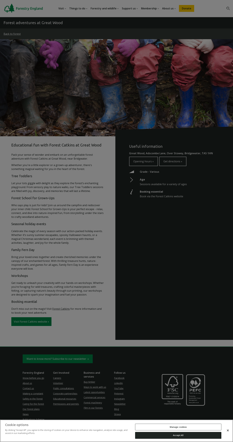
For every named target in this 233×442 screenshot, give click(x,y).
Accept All (178, 435)
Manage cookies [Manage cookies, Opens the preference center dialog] (178, 426)
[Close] (227, 430)
